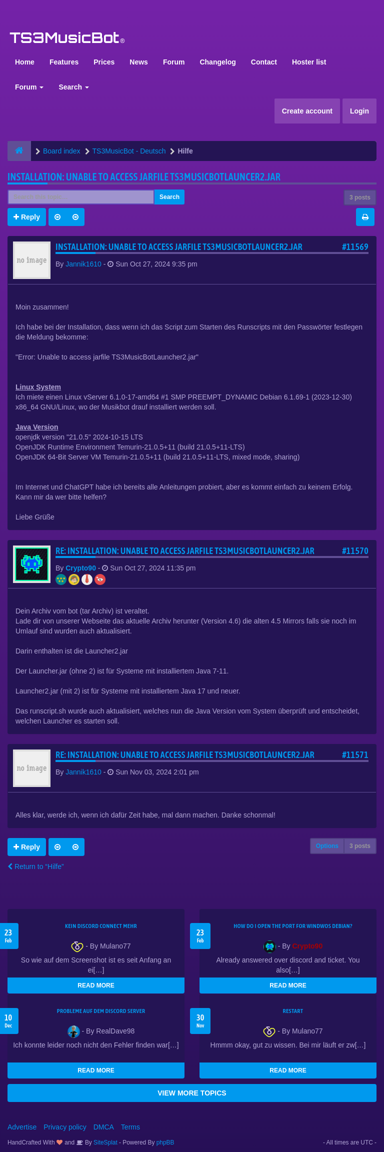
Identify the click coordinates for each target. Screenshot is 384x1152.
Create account (307, 111)
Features (64, 62)
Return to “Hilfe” (36, 866)
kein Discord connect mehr (101, 926)
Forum (174, 62)
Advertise (22, 1127)
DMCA (104, 1127)
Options (327, 846)
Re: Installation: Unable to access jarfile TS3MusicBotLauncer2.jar (185, 551)
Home (24, 62)
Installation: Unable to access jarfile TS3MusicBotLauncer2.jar (144, 176)
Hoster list (309, 62)
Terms (130, 1127)
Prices (104, 62)
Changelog (218, 62)
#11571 (355, 755)
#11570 (355, 551)
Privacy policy (65, 1127)
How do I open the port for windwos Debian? (293, 926)
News (139, 62)
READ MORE (96, 985)
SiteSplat (105, 1142)
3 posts (360, 197)
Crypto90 (81, 568)
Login (359, 111)
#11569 (355, 247)
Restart (293, 1011)
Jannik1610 (84, 264)
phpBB (165, 1142)
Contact (264, 62)
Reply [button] (27, 217)
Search (73, 87)
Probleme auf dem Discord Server (101, 1011)
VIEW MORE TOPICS (192, 1093)
